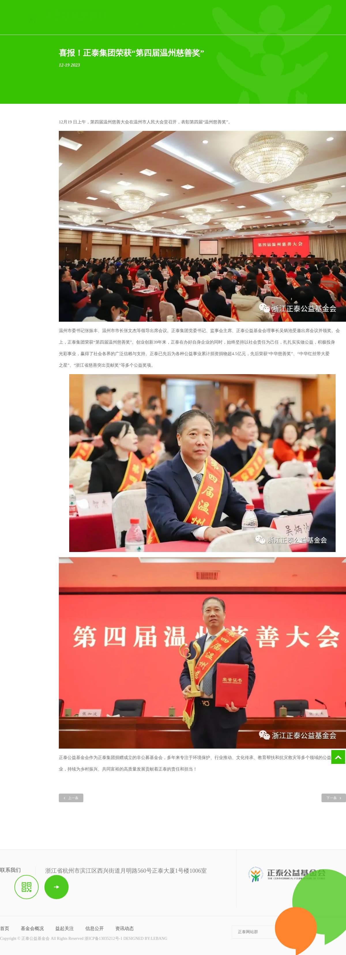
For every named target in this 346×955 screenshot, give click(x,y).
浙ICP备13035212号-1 (103, 941)
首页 (4, 931)
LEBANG (159, 941)
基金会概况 (32, 931)
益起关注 (64, 931)
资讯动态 (124, 931)
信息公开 (94, 931)
